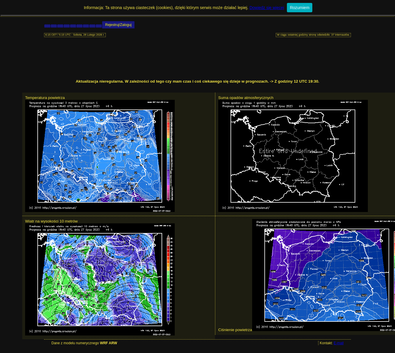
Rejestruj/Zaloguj (118, 25)
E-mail (339, 343)
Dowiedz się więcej (267, 7)
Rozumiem (299, 7)
